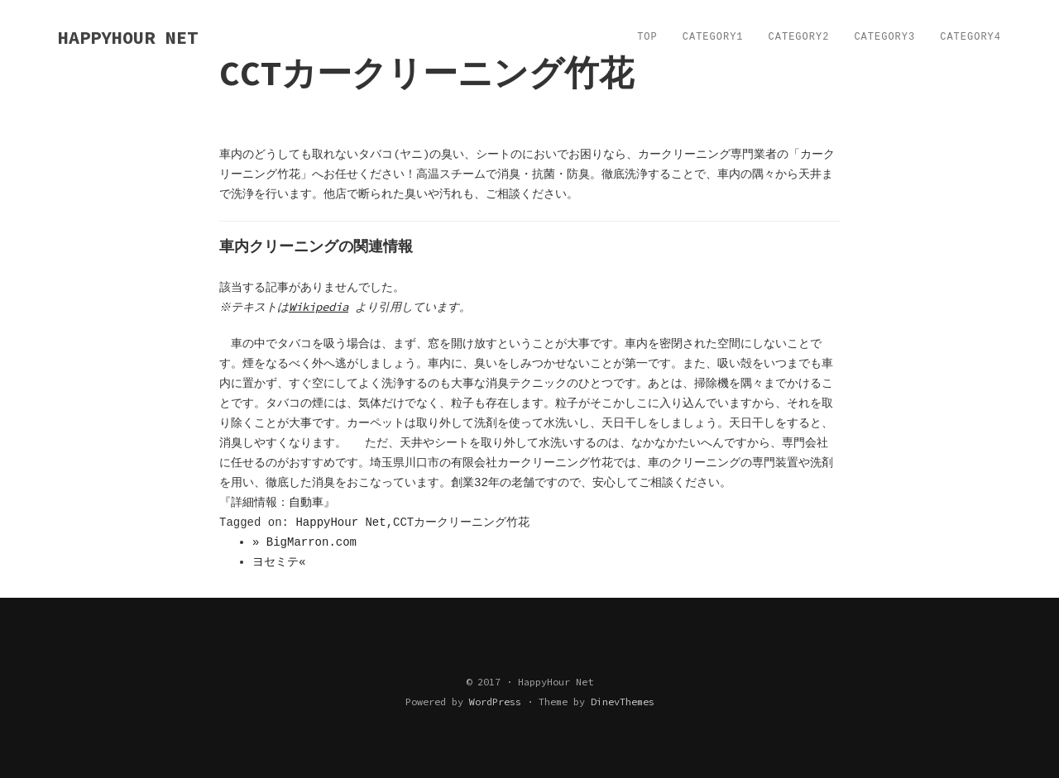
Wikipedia (321, 306)
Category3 (884, 37)
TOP (647, 37)
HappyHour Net (340, 522)
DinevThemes (622, 701)
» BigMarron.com (304, 542)
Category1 (713, 37)
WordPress (495, 701)
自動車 (306, 502)
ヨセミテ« (278, 562)
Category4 (970, 37)
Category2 (799, 37)
